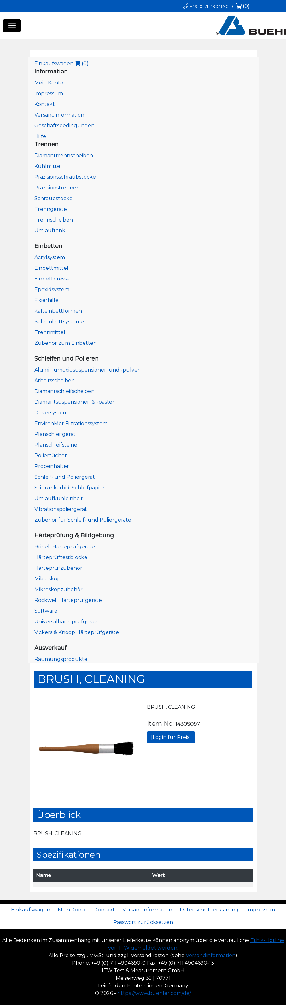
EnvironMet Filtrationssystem (71, 423)
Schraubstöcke (53, 198)
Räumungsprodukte (60, 659)
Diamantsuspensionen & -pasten (75, 402)
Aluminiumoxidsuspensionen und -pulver (87, 370)
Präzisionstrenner (56, 188)
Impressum (48, 93)
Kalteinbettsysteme (59, 322)
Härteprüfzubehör (58, 568)
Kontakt (44, 104)
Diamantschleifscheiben (64, 391)
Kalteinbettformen (58, 311)
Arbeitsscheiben (54, 381)
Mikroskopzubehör (58, 589)
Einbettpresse (52, 279)
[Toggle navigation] (12, 25)
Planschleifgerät (55, 434)
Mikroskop (47, 579)
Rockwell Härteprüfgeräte (68, 600)
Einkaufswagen (61, 63)
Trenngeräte (50, 209)
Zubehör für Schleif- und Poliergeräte (82, 520)
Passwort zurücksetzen (143, 922)
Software (45, 611)
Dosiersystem (51, 413)
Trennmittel (49, 332)
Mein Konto (48, 83)
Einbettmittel (51, 268)
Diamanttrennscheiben (63, 156)
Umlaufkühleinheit (58, 498)
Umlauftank (49, 231)
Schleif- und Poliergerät (64, 477)
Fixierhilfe (46, 300)
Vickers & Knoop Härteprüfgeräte (76, 632)
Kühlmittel (48, 166)
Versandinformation (59, 115)
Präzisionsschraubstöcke (65, 177)
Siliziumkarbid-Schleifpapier (69, 488)
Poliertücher (50, 456)
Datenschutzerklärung (209, 910)
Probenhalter (51, 466)
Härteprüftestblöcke (60, 557)
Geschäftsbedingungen (64, 126)
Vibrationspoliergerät (60, 509)
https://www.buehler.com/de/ (154, 993)
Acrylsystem (49, 257)
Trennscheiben (53, 220)
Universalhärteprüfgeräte (67, 622)
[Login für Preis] (171, 737)
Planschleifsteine (55, 445)
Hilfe (40, 136)
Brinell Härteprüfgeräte (64, 547)
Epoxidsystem (51, 289)
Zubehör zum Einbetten (65, 343)
